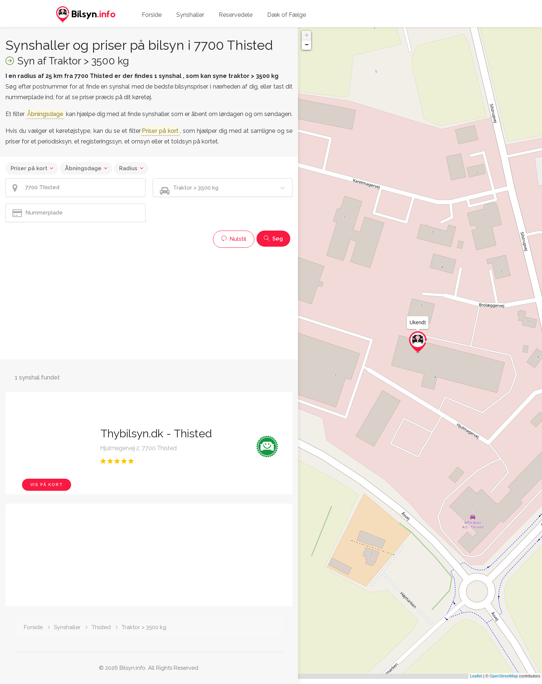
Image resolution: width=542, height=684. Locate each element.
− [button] (307, 45)
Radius (128, 168)
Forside (152, 14)
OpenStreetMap (504, 681)
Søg (273, 238)
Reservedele (235, 14)
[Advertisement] (148, 302)
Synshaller (190, 14)
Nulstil (233, 239)
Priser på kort (29, 168)
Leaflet (476, 681)
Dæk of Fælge (286, 14)
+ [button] (307, 35)
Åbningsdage (83, 168)
